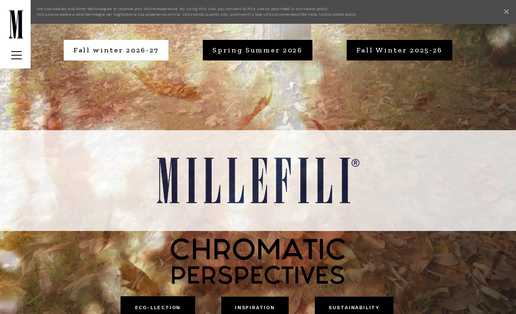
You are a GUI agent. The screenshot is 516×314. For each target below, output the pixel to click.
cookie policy (315, 8)
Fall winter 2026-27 (116, 50)
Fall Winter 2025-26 (399, 50)
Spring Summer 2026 (257, 50)
